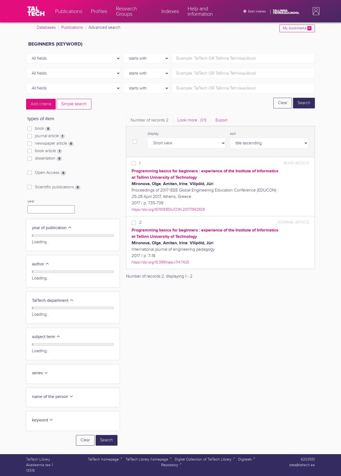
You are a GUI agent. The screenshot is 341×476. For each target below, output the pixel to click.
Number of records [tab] (149, 120)
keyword (42, 420)
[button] (315, 11)
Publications (72, 27)
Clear (282, 102)
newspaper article (54, 143)
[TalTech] (35, 11)
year (30, 201)
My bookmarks (297, 28)
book (43, 128)
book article (48, 151)
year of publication (52, 227)
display (153, 134)
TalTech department (53, 300)
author (40, 264)
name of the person (53, 396)
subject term (46, 336)
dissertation (48, 158)
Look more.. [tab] (191, 120)
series (40, 373)
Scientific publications (57, 187)
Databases (46, 27)
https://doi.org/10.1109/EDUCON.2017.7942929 (168, 209)
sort (233, 134)
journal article (50, 136)
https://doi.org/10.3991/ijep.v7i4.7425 (160, 262)
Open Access (50, 173)
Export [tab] (221, 120)
